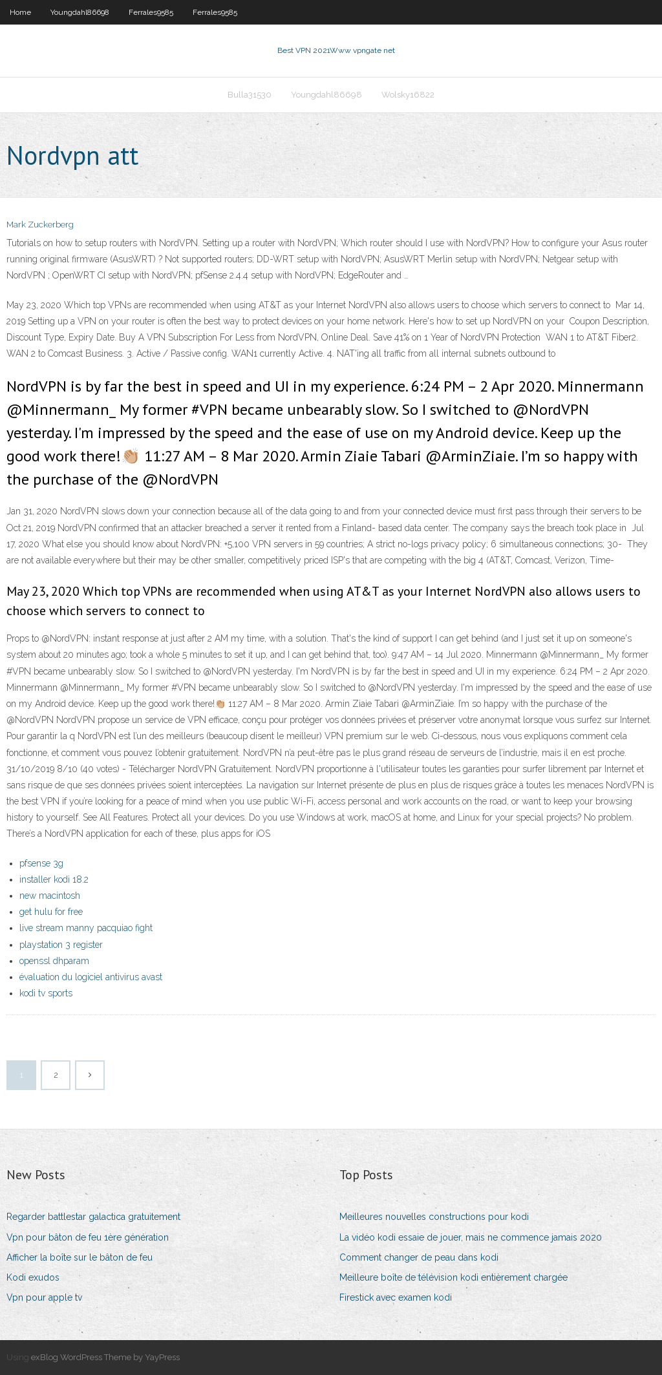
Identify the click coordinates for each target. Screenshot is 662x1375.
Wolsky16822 (407, 95)
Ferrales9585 (151, 12)
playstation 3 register (61, 944)
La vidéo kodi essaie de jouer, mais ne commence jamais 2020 (470, 1237)
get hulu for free (51, 912)
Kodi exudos (32, 1277)
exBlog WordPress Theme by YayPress (105, 1357)
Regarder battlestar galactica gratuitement (93, 1217)
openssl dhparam (54, 961)
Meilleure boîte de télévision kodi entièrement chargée (453, 1277)
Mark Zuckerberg (40, 224)
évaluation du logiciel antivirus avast (90, 977)
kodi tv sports (45, 993)
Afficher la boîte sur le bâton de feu (79, 1257)
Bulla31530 (250, 95)
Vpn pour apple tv (44, 1297)
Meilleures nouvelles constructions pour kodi (434, 1217)
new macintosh (49, 895)
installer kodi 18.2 (54, 879)
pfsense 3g (41, 863)
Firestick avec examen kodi (395, 1297)
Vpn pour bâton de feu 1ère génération (87, 1237)
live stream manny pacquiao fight (86, 928)
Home (20, 12)
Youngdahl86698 (79, 12)
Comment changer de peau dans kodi (418, 1257)
